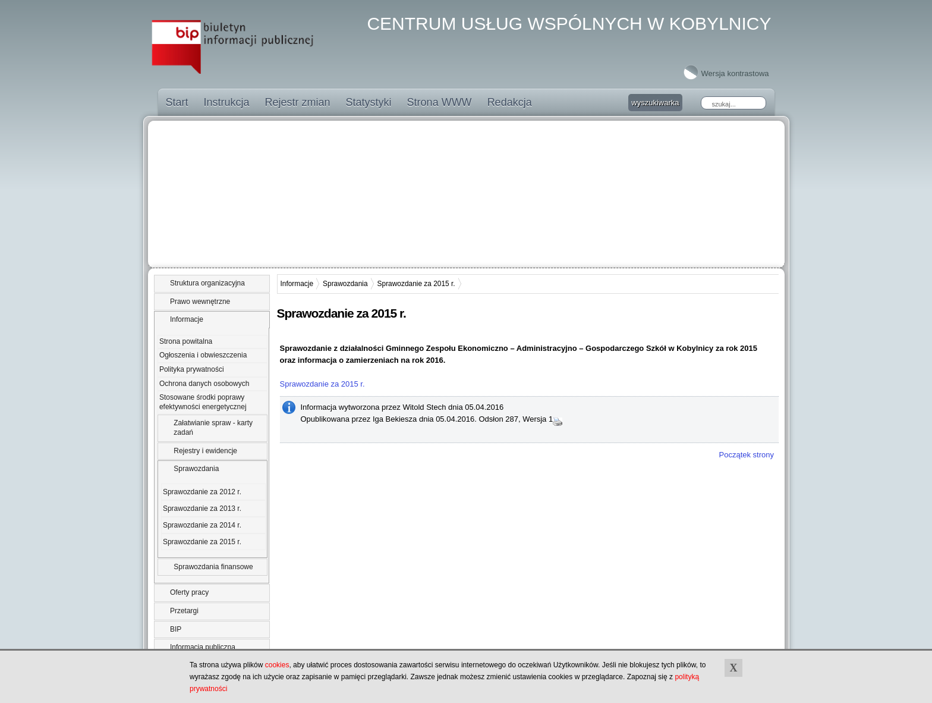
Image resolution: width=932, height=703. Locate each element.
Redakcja (509, 102)
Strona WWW (439, 102)
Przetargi (184, 611)
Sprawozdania (196, 469)
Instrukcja (227, 102)
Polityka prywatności (191, 369)
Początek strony (746, 454)
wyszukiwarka (655, 102)
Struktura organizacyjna (207, 283)
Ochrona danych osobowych (204, 383)
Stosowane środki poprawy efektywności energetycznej (203, 402)
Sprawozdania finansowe (213, 567)
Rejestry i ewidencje (205, 451)
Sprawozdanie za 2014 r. (202, 525)
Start (177, 102)
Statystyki (369, 102)
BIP (175, 629)
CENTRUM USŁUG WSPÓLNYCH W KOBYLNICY (569, 23)
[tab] (212, 284)
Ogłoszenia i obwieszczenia (203, 355)
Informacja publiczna (202, 647)
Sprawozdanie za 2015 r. (202, 542)
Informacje (186, 319)
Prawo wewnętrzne (200, 301)
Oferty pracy (189, 592)
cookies (277, 665)
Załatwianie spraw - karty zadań (213, 428)
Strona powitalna (185, 341)
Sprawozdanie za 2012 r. (202, 492)
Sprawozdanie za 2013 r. (202, 508)
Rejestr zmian (297, 102)
